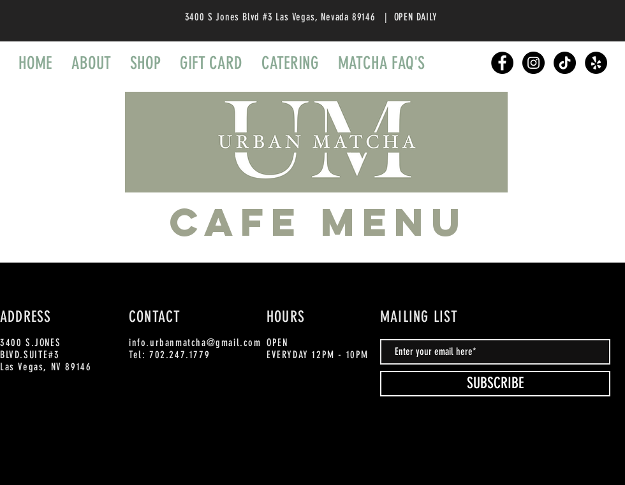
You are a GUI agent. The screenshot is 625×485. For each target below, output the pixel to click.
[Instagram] (533, 63)
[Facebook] (502, 63)
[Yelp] (596, 63)
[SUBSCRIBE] (495, 383)
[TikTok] (565, 63)
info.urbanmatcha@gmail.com (195, 343)
